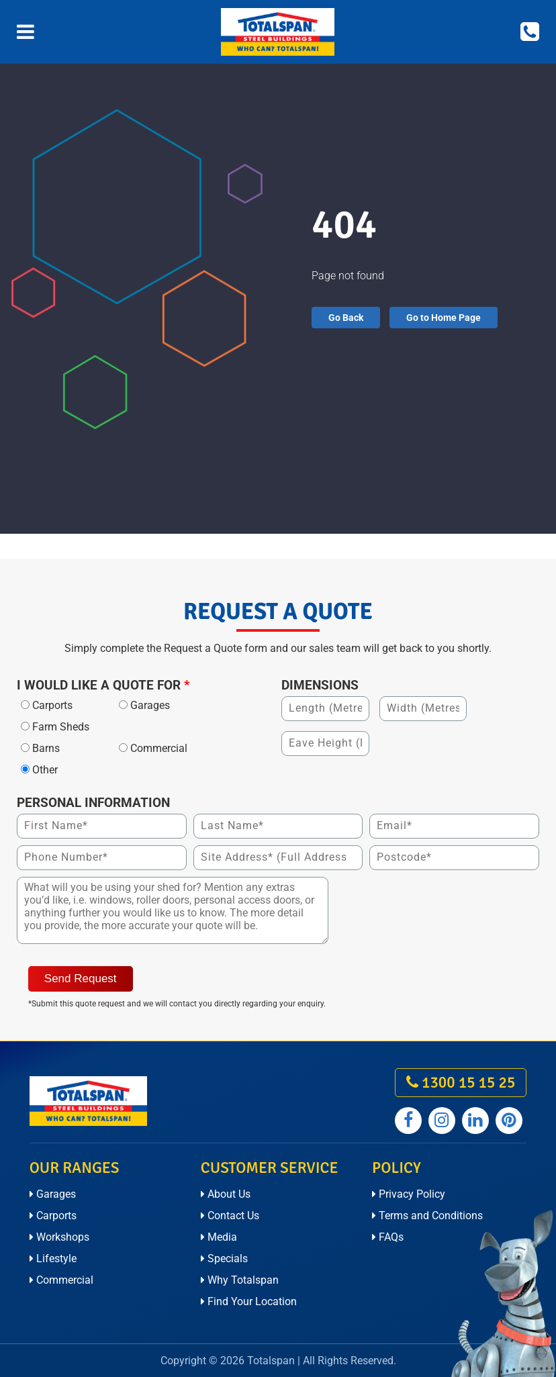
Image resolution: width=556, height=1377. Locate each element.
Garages (53, 1194)
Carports (53, 1215)
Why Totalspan (240, 1280)
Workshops (59, 1237)
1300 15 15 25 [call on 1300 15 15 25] (460, 1082)
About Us (225, 1194)
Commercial (61, 1280)
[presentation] (437, 903)
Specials (224, 1258)
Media (219, 1237)
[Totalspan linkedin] (475, 1120)
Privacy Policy (408, 1194)
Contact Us (230, 1215)
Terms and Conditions (427, 1215)
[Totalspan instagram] (441, 1120)
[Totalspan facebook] (408, 1120)
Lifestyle (53, 1258)
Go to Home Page (443, 317)
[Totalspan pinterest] (509, 1120)
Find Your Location (249, 1301)
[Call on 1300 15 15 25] (529, 32)
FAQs (388, 1237)
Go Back (345, 317)
